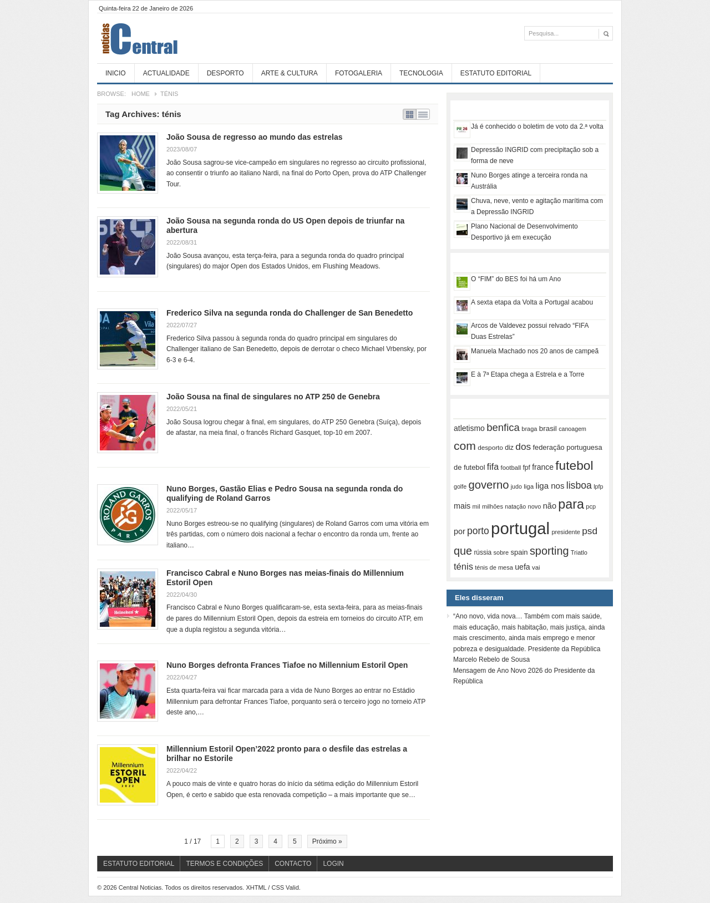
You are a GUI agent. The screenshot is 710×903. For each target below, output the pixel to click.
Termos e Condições (224, 864)
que (463, 551)
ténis (463, 566)
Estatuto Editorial (495, 73)
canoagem (572, 428)
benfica (503, 427)
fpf (526, 467)
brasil (548, 428)
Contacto (293, 864)
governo (488, 485)
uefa (522, 566)
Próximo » (327, 841)
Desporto (225, 73)
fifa (493, 466)
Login (333, 864)
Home (140, 93)
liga (529, 486)
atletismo (469, 428)
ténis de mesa (494, 567)
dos (523, 446)
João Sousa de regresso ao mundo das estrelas (254, 137)
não (549, 505)
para (571, 504)
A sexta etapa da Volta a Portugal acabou (532, 302)
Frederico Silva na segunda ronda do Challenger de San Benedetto (289, 312)
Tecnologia (421, 73)
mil (476, 506)
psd (589, 530)
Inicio (115, 73)
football (511, 467)
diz (509, 448)
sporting (549, 551)
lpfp (598, 486)
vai (536, 567)
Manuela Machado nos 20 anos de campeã (535, 351)
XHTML (256, 887)
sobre (501, 552)
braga (529, 428)
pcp (591, 506)
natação (515, 506)
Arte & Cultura (289, 73)
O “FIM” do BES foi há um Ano (516, 279)
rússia (482, 552)
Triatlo (579, 552)
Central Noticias (180, 38)
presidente (565, 532)
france (543, 467)
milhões (492, 506)
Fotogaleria (358, 73)
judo (516, 486)
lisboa (579, 485)
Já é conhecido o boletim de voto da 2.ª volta (537, 126)
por (459, 531)
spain (519, 552)
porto (478, 530)
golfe (460, 486)
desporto (490, 447)
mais (462, 505)
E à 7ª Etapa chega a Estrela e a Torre (527, 374)
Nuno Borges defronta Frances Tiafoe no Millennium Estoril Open (287, 665)
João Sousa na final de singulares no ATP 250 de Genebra (273, 396)
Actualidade (166, 73)
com (465, 445)
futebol (574, 465)
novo (534, 506)
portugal (520, 528)
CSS (277, 887)
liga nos (550, 485)
